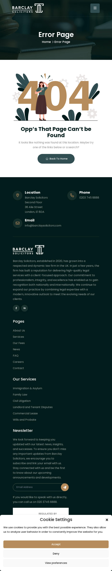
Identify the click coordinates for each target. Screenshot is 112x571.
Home (46, 42)
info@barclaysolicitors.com (43, 226)
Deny (56, 553)
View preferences (56, 563)
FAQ (15, 355)
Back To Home (57, 158)
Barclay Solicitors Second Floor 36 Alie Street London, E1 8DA (36, 205)
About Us (19, 330)
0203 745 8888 (89, 198)
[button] (107, 519)
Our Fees (19, 343)
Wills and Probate (24, 419)
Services (18, 337)
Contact (18, 368)
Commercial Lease (25, 413)
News (16, 349)
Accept (56, 544)
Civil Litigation (22, 401)
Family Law (20, 394)
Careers (18, 362)
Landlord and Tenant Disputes (33, 407)
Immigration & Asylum (27, 388)
